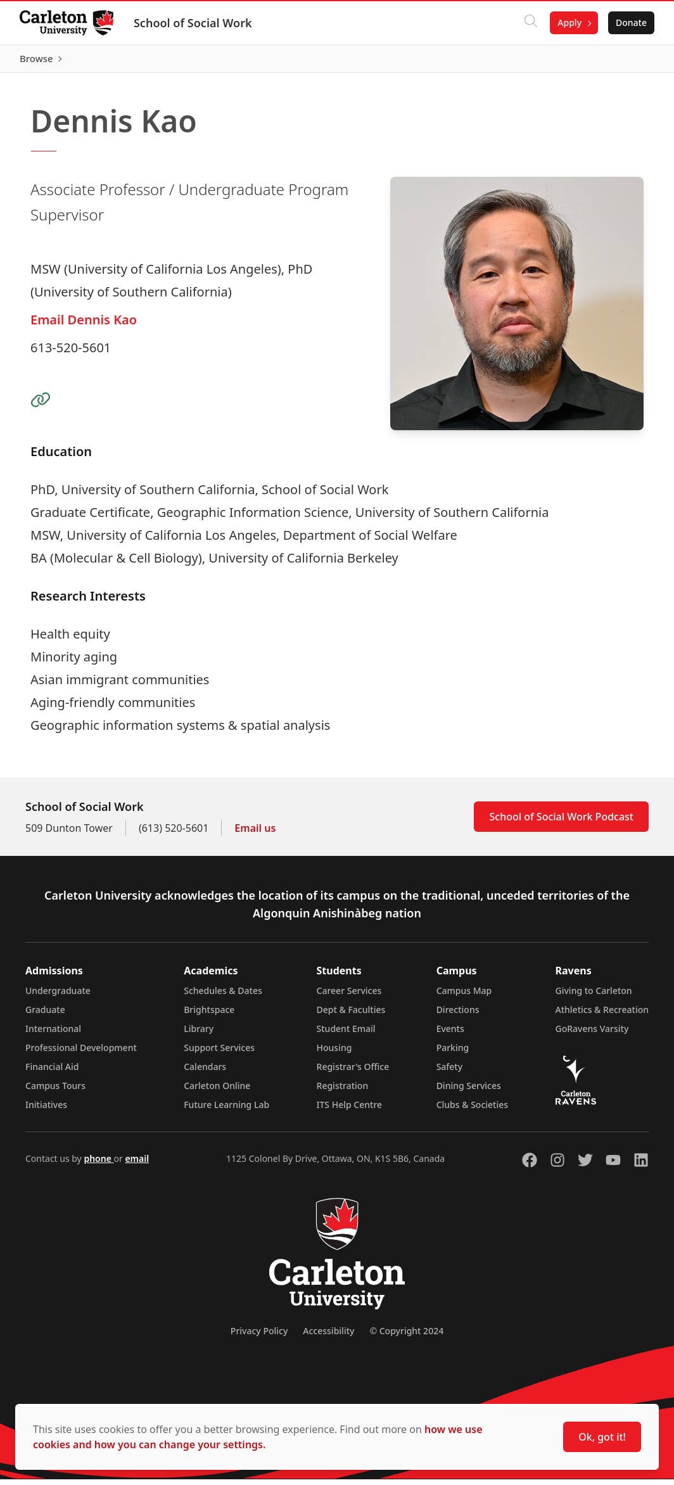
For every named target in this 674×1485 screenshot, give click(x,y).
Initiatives (46, 1110)
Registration (343, 1091)
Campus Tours (55, 1091)
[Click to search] (530, 22)
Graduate (45, 1015)
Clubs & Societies (472, 1110)
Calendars (205, 1072)
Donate (630, 22)
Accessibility (328, 1336)
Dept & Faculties (351, 1015)
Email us (255, 834)
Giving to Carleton (594, 996)
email (137, 1164)
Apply (569, 22)
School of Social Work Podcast (561, 822)
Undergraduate (58, 996)
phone (98, 1164)
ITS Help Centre (350, 1110)
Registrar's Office (353, 1072)
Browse (629, 61)
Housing (334, 1053)
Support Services (219, 1053)
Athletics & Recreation (602, 1015)
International (53, 1034)
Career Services (349, 996)
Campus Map (464, 996)
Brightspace (209, 1015)
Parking (452, 1053)
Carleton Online (217, 1091)
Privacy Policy (259, 1336)
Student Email (346, 1034)
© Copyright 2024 (406, 1336)
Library (198, 1034)
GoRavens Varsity (592, 1034)
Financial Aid (52, 1072)
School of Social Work (193, 22)
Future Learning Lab (226, 1110)
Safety (449, 1072)
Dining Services (468, 1091)
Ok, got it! (602, 1437)
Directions (458, 1015)
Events (450, 1034)
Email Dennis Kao (83, 325)
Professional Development (81, 1053)
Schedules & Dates (223, 996)
